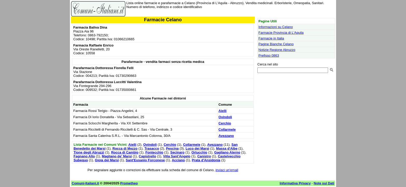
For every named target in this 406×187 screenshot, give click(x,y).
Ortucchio (199, 152)
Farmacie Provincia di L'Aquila (280, 33)
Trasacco (151, 148)
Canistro (204, 156)
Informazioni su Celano (275, 27)
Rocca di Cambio (124, 152)
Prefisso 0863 (268, 55)
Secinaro (177, 152)
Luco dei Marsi (197, 148)
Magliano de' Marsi (117, 156)
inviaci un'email (226, 170)
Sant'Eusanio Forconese (145, 160)
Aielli (223, 111)
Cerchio (225, 123)
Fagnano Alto (84, 156)
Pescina (172, 148)
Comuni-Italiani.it (85, 183)
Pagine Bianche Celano (276, 44)
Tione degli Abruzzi (89, 152)
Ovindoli (225, 117)
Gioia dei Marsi (107, 160)
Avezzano (226, 136)
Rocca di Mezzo (124, 148)
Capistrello (147, 156)
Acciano (178, 160)
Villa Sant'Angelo (176, 156)
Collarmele (227, 129)
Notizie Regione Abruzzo (276, 50)
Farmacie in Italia (271, 38)
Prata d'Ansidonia (206, 160)
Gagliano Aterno (227, 152)
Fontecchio (154, 152)
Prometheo (129, 183)
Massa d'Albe (227, 148)
